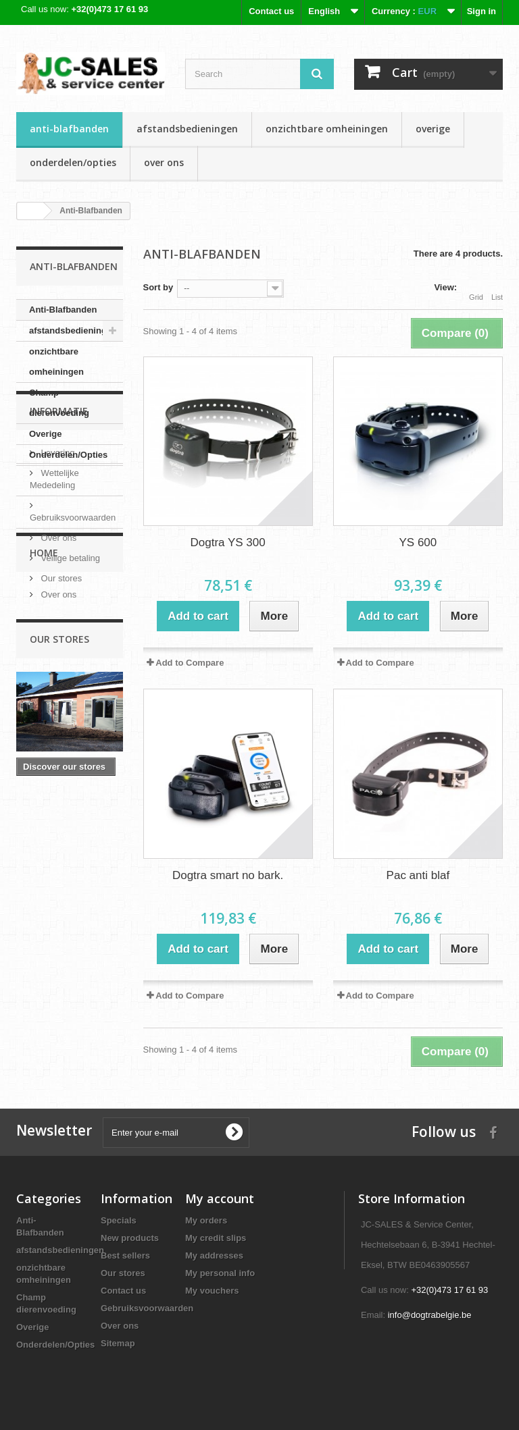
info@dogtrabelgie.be (430, 1315)
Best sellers (125, 1255)
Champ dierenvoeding (59, 403)
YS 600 (418, 542)
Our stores (60, 668)
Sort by (158, 287)
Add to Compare (189, 663)
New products (130, 1238)
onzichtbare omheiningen (327, 128)
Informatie (59, 506)
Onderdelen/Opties (73, 162)
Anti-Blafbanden (69, 128)
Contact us (271, 11)
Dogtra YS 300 (228, 542)
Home (44, 718)
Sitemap (118, 1343)
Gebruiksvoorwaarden (147, 1308)
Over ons (164, 162)
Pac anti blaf (418, 875)
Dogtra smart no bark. (227, 875)
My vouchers (212, 1291)
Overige (433, 128)
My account (219, 1198)
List (497, 289)
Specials (119, 1220)
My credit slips (215, 1238)
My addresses (214, 1255)
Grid (476, 289)
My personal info (220, 1273)
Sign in (481, 11)
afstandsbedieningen (187, 128)
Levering (56, 542)
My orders (206, 1220)
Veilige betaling (69, 648)
